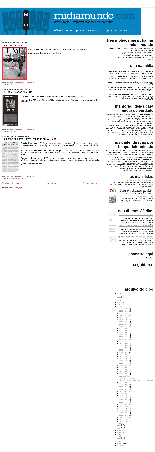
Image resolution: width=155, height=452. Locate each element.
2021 (119, 304)
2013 (119, 437)
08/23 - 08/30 (124, 346)
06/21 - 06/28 (124, 365)
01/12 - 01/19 (124, 419)
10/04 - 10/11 (124, 333)
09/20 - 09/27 (124, 337)
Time (10, 84)
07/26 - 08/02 (124, 354)
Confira (150, 59)
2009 (119, 445)
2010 (119, 443)
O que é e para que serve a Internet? (140, 180)
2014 (119, 434)
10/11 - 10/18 (124, 330)
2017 (119, 428)
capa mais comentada (55, 143)
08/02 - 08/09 (124, 352)
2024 (119, 298)
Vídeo (107, 87)
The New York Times (21, 178)
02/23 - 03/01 (124, 408)
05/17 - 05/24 (124, 382)
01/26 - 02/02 (124, 417)
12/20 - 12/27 (124, 311)
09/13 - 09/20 (124, 339)
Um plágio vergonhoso (145, 196)
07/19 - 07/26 (124, 356)
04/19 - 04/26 (124, 391)
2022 (119, 302)
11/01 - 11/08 (124, 324)
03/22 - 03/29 (124, 400)
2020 (119, 306)
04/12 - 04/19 (124, 393)
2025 (119, 296)
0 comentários (30, 83)
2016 (119, 430)
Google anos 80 (147, 188)
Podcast (110, 77)
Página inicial (51, 183)
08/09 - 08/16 (124, 350)
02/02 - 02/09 (124, 415)
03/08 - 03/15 (124, 404)
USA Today (12, 131)
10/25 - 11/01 (124, 326)
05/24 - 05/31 (124, 374)
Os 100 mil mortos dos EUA (17, 92)
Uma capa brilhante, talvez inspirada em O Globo (29, 138)
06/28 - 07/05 (124, 363)
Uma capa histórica (12, 45)
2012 (119, 439)
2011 (119, 441)
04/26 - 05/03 (124, 389)
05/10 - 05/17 (124, 385)
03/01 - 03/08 (124, 406)
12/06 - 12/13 (124, 313)
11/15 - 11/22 (124, 319)
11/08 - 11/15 (124, 322)
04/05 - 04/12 (124, 395)
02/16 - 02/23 (124, 411)
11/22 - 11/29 (124, 317)
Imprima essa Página (8, 1)
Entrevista (110, 94)
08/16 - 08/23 (124, 348)
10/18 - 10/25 (124, 328)
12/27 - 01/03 (124, 309)
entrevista (142, 82)
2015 (119, 432)
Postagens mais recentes (11, 183)
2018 (119, 426)
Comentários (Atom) (15, 188)
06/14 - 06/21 (124, 367)
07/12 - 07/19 (124, 358)
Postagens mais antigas (91, 183)
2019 (119, 424)
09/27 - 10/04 (124, 335)
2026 (119, 293)
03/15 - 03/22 (124, 402)
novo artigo (126, 73)
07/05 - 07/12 (124, 361)
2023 (119, 300)
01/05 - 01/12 (124, 421)
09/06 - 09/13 (124, 341)
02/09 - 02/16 (124, 413)
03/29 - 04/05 (124, 398)
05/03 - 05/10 (124, 387)
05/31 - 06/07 (124, 372)
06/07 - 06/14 (124, 369)
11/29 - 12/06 (124, 315)
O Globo (12, 178)
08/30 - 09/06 (124, 343)
